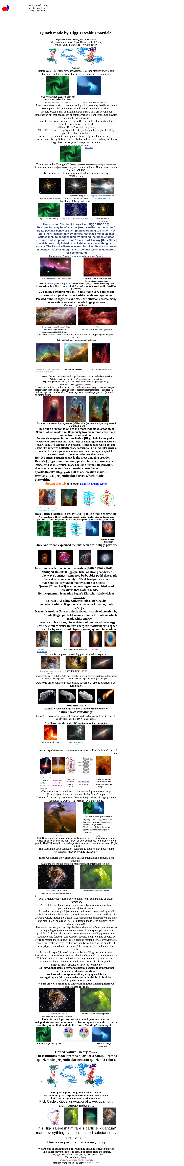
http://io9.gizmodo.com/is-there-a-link (76, 218)
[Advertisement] (83, 19)
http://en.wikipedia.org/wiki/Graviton (91, 1162)
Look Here (85, 102)
